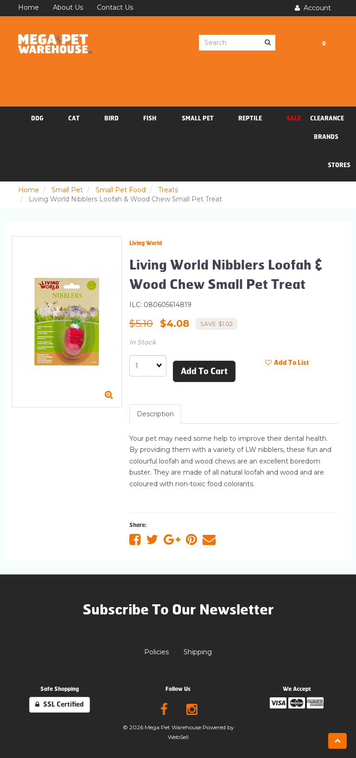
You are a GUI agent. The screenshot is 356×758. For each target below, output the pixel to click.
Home (28, 190)
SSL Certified (59, 704)
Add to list (287, 363)
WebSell (178, 736)
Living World (145, 243)
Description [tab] (155, 414)
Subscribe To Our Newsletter (178, 609)
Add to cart (204, 371)
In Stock (142, 342)
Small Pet (67, 190)
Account (313, 8)
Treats (168, 190)
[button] (324, 43)
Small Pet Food (120, 190)
